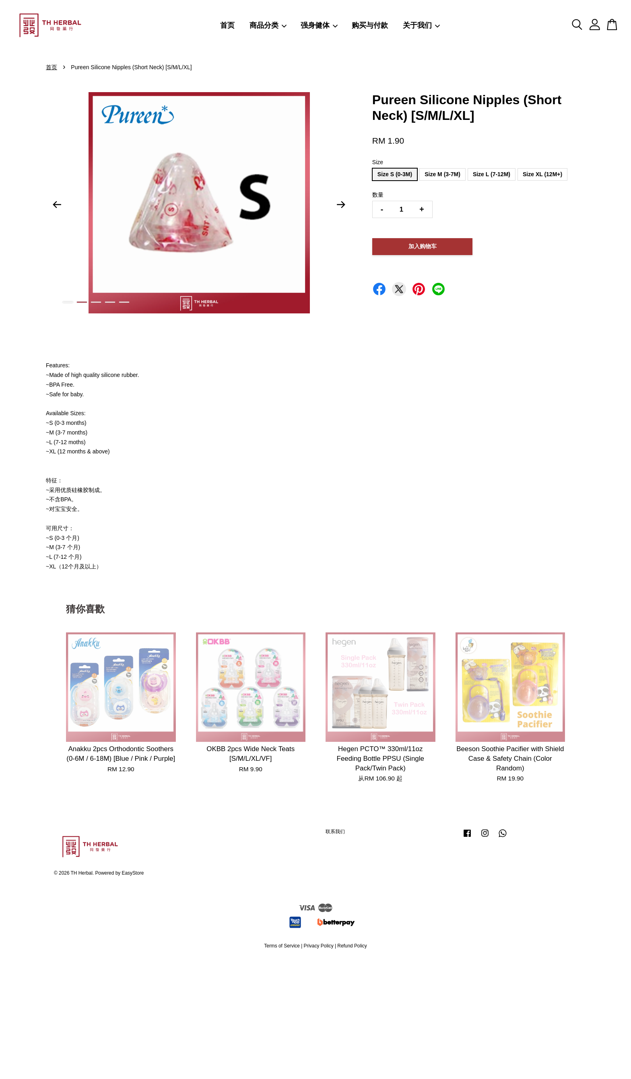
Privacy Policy (319, 946)
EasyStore (133, 873)
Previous (57, 204)
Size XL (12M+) (542, 174)
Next (341, 204)
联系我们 (335, 831)
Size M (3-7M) (442, 174)
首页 (227, 25)
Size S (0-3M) (394, 174)
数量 (378, 195)
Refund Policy (352, 946)
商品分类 (268, 25)
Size (377, 162)
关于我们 (422, 25)
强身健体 (319, 25)
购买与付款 (370, 25)
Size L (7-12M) (491, 174)
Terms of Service (282, 946)
